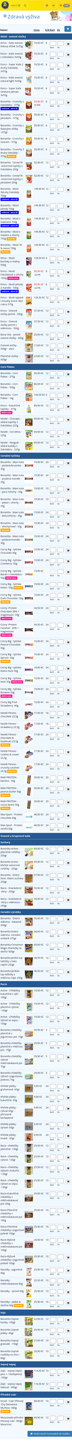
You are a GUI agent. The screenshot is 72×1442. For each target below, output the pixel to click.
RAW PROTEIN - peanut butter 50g (11, 789)
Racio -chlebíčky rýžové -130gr (9, 1158)
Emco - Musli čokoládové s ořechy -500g (12, 274)
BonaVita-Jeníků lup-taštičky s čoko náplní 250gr (12, 961)
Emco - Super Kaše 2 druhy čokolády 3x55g (12, 68)
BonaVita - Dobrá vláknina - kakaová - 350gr (12, 922)
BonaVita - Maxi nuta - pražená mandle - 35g (12, 479)
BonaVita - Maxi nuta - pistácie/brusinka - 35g (12, 465)
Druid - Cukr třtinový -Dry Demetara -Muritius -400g (12, 1404)
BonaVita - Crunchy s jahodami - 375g (12, 116)
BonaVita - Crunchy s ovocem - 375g (12, 140)
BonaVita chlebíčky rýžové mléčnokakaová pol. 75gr (12, 1061)
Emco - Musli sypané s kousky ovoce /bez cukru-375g (12, 301)
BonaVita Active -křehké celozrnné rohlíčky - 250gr (10, 865)
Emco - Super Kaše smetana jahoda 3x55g (11, 92)
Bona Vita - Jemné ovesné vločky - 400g (12, 336)
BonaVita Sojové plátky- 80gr (10, 1331)
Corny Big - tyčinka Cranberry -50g (11, 561)
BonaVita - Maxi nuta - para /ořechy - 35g (12, 490)
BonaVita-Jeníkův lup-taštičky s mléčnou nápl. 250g (12, 974)
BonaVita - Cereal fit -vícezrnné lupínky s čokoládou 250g (12, 166)
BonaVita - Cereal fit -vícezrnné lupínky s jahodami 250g (12, 179)
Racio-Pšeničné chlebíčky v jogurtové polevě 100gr (12, 1230)
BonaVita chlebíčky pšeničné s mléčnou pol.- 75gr (12, 1046)
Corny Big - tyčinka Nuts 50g (11, 680)
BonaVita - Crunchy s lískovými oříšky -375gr (12, 129)
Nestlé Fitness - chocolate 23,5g (9, 714)
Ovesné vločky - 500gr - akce (9, 347)
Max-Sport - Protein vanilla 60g (11, 827)
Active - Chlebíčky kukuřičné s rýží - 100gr (10, 994)
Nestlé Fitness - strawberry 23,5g (10, 725)
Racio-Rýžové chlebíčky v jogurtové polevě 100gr (12, 1260)
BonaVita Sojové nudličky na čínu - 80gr (10, 1355)
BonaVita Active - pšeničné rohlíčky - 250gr (11, 852)
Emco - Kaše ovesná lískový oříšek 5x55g (12, 44)
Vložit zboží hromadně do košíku (50, 1433)
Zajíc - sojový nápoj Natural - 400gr (11, 1385)
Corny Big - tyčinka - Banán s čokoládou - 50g (12, 574)
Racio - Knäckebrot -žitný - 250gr (11, 889)
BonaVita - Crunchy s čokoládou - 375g (12, 103)
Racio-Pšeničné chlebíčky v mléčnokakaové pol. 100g (12, 1215)
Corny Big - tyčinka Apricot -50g (11, 656)
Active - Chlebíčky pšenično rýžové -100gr (10, 1007)
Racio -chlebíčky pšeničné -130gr (9, 1147)
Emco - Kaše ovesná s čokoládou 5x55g (12, 55)
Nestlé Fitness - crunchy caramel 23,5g (10, 768)
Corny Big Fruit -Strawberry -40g (9, 703)
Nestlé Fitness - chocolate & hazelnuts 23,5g (9, 738)
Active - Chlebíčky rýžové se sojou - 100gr (10, 1020)
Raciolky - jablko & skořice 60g (11, 1303)
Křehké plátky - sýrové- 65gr (9, 1125)
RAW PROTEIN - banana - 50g (9, 779)
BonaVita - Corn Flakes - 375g (9, 375)
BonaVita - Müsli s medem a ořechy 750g (10, 235)
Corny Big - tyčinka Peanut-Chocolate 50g (11, 644)
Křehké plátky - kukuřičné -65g (9, 1098)
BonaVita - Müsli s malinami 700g (10, 220)
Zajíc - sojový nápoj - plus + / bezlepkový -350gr (12, 1374)
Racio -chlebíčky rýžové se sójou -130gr (9, 1184)
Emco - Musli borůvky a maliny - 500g (11, 261)
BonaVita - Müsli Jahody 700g (10, 207)
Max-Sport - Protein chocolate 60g (11, 816)
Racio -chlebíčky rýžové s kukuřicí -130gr (10, 1170)
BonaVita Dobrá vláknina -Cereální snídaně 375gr (10, 935)
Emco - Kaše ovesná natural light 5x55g (12, 79)
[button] (47, 5)
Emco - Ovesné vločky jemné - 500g (12, 312)
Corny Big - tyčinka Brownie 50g (11, 690)
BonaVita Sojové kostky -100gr (10, 1320)
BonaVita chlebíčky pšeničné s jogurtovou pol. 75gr (12, 1033)
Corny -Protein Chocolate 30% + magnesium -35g (10, 611)
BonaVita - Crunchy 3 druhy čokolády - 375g (12, 153)
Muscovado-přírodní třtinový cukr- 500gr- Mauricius (12, 1421)
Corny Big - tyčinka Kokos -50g (11, 585)
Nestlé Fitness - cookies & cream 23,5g (10, 754)
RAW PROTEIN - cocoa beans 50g (10, 803)
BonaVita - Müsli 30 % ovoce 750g (11, 246)
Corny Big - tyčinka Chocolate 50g (11, 551)
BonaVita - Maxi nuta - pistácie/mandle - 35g (12, 540)
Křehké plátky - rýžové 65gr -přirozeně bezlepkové (9, 1112)
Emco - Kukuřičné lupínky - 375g (10, 407)
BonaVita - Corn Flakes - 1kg (9, 396)
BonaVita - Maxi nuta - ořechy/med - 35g (12, 524)
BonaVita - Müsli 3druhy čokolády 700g (10, 192)
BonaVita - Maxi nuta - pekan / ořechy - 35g (12, 502)
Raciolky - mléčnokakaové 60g (12, 1282)
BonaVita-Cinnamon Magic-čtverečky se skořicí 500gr (12, 948)
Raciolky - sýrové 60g (12, 1291)
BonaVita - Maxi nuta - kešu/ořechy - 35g (12, 514)
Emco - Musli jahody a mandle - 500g (12, 286)
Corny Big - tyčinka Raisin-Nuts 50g (11, 669)
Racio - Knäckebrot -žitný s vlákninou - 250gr (11, 902)
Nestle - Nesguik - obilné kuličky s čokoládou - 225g (10, 446)
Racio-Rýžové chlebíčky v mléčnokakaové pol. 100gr (12, 1245)
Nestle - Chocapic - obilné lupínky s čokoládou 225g (11, 422)
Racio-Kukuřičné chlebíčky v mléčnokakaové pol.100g (10, 1198)
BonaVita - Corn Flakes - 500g (9, 385)
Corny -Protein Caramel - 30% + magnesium (10, 628)
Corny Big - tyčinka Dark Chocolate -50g (12, 596)
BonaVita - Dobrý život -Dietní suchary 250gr (12, 878)
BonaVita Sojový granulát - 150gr (9, 1342)
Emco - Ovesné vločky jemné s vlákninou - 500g (10, 325)
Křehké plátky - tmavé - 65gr (9, 1136)
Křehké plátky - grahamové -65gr (10, 1087)
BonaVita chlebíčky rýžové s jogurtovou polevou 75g (12, 1076)
